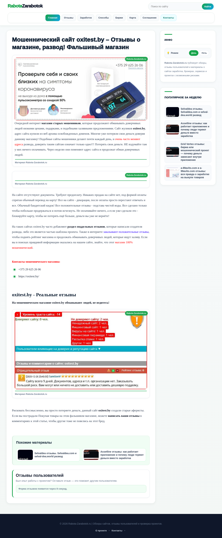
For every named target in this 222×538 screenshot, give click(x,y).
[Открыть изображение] (81, 89)
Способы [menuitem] (103, 17)
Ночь (204, 53)
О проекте (101, 530)
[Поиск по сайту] (175, 6)
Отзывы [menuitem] (68, 17)
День (193, 53)
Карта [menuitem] (133, 17)
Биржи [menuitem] (119, 17)
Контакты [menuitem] (168, 17)
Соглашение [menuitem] (150, 17)
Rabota (25, 6)
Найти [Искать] (207, 6)
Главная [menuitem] (52, 17)
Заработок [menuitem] (86, 17)
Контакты (117, 530)
